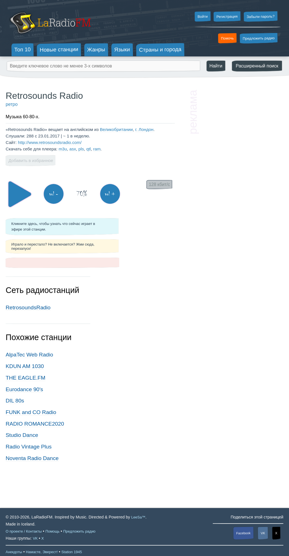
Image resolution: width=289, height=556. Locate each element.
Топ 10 (22, 49)
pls (81, 148)
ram (96, 148)
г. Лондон (144, 129)
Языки (122, 50)
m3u (63, 148)
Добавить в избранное (30, 160)
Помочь (227, 38)
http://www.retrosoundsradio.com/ (49, 142)
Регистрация (227, 16)
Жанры (96, 49)
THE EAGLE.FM (25, 378)
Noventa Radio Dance (32, 458)
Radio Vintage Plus (29, 447)
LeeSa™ (138, 517)
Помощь (52, 531)
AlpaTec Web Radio (29, 355)
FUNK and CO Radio (31, 412)
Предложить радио (259, 38)
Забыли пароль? (261, 16)
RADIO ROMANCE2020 (35, 424)
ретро (11, 104)
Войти (202, 16)
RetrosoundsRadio (28, 307)
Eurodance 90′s (24, 389)
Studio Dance (22, 435)
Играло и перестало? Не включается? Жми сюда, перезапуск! (53, 246)
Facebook (243, 533)
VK (263, 533)
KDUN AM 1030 (25, 366)
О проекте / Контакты (24, 531)
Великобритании (116, 129)
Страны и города (160, 49)
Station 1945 (71, 552)
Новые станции (59, 49)
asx (72, 148)
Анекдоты (14, 552)
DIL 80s (15, 401)
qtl (88, 148)
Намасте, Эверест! (42, 552)
